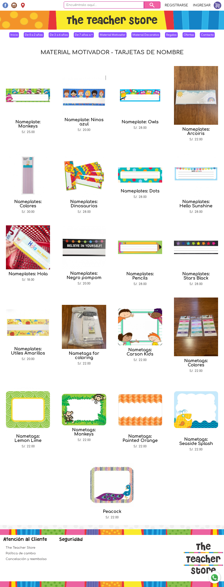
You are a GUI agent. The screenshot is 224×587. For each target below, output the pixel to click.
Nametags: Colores (196, 362)
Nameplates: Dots (140, 191)
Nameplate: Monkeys (28, 124)
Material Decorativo (146, 34)
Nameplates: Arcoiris (196, 131)
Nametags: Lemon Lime (27, 438)
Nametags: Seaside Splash (196, 441)
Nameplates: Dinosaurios (84, 203)
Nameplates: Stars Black (196, 275)
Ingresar (201, 5)
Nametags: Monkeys (84, 431)
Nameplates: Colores (28, 203)
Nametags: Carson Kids (140, 351)
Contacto (207, 34)
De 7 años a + (84, 34)
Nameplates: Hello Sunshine (195, 203)
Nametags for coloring (84, 355)
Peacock (112, 511)
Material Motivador (112, 34)
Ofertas (189, 34)
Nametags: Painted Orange (140, 438)
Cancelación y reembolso (26, 559)
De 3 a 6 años (59, 34)
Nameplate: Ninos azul (84, 121)
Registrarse (176, 5)
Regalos (171, 34)
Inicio (14, 34)
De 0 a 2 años (34, 34)
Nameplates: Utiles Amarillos (28, 351)
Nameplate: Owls (140, 122)
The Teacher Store (20, 547)
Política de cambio (21, 553)
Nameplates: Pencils (140, 275)
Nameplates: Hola (28, 273)
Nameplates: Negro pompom (84, 275)
